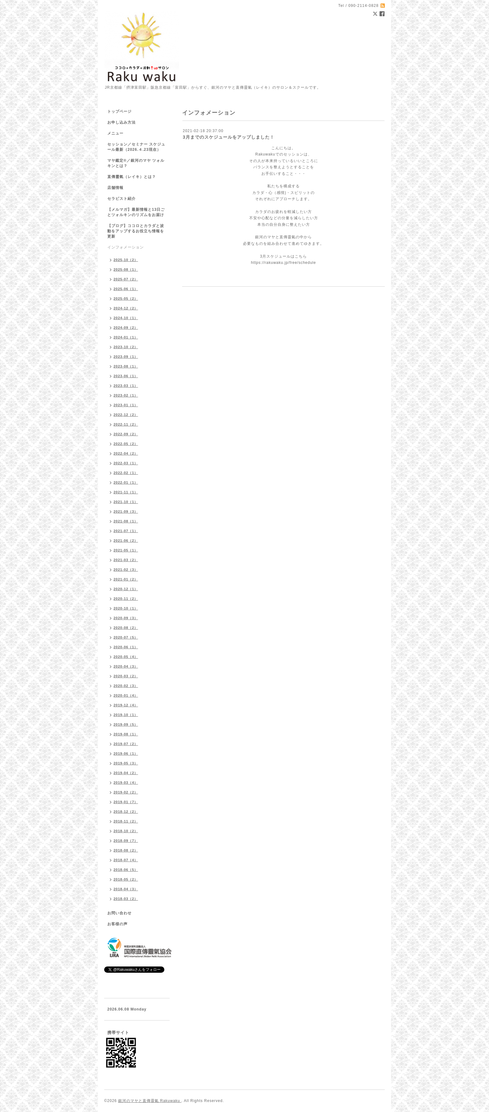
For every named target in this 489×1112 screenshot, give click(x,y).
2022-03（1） (126, 463)
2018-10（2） (126, 831)
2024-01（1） (126, 337)
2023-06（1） (126, 376)
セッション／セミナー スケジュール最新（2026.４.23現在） (136, 147)
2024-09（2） (126, 327)
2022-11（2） (126, 424)
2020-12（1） (126, 589)
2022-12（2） (126, 415)
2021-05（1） (126, 550)
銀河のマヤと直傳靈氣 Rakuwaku (150, 1101)
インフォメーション (125, 247)
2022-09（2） (126, 434)
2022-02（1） (126, 473)
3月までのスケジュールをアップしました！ (228, 137)
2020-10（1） (126, 608)
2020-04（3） (126, 666)
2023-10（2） (126, 347)
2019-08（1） (126, 734)
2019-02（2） (126, 792)
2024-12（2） (126, 308)
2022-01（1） (126, 482)
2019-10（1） (126, 715)
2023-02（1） (126, 395)
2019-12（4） (126, 705)
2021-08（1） (126, 521)
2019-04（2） (126, 773)
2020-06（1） (126, 647)
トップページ (119, 111)
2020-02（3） (126, 686)
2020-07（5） (126, 637)
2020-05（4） (126, 657)
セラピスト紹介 (121, 198)
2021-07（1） (126, 531)
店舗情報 (115, 187)
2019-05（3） (126, 763)
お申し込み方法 (121, 122)
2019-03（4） (126, 782)
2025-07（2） (126, 279)
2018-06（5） (126, 870)
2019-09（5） (126, 724)
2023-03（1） (126, 386)
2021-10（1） (126, 502)
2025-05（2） (126, 298)
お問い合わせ (119, 913)
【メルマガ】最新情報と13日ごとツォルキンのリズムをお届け (136, 212)
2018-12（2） (126, 811)
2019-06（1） (126, 753)
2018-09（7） (126, 841)
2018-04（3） (126, 889)
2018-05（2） (126, 879)
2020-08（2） (126, 628)
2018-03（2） (126, 899)
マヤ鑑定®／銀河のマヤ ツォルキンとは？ (135, 163)
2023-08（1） (126, 366)
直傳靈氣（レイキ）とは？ (131, 177)
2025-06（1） (126, 289)
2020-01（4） (126, 695)
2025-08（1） (126, 269)
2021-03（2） (126, 560)
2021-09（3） (126, 511)
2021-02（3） (126, 569)
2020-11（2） (126, 598)
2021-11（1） (126, 492)
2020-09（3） (126, 618)
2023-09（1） (126, 356)
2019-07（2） (126, 744)
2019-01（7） (126, 802)
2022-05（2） (126, 444)
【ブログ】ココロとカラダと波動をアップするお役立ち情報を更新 (135, 231)
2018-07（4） (126, 860)
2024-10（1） (126, 318)
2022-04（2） (126, 453)
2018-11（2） (126, 821)
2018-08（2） (126, 850)
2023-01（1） (126, 405)
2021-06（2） (126, 540)
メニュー (115, 133)
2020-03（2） (126, 676)
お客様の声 (117, 924)
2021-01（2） (126, 579)
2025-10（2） (126, 260)
